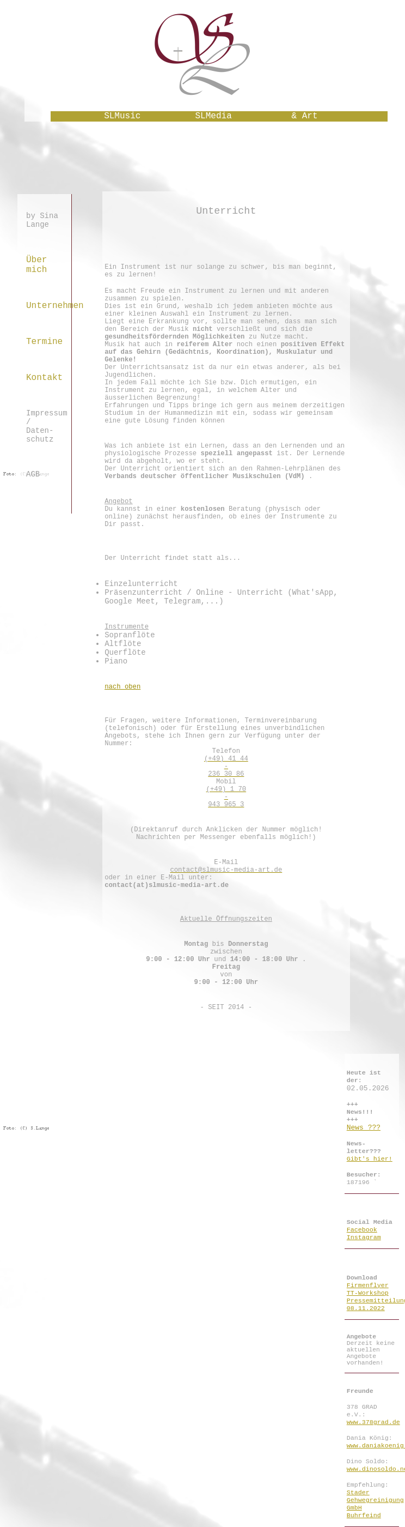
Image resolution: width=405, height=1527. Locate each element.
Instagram (364, 1237)
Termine (44, 342)
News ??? (364, 1128)
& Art (305, 116)
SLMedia (213, 116)
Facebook (362, 1230)
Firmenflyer (368, 1285)
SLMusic (122, 116)
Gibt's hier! (369, 1159)
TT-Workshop (368, 1293)
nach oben (122, 687)
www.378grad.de (373, 1422)
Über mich (36, 265)
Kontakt (44, 378)
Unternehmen (44, 306)
